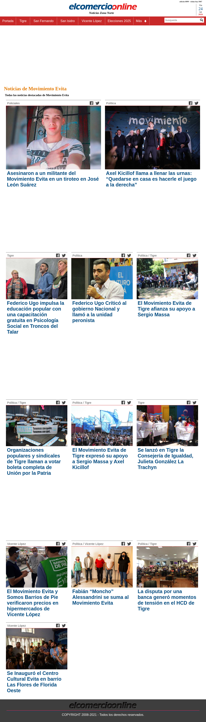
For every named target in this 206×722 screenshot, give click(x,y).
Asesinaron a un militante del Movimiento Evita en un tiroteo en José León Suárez (53, 178)
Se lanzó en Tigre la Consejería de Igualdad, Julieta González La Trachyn (165, 458)
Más (141, 21)
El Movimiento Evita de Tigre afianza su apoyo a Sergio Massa (166, 308)
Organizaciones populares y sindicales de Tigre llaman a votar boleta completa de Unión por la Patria (34, 461)
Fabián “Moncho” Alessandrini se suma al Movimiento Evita (100, 597)
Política (111, 103)
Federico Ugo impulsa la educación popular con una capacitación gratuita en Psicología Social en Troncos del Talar (35, 317)
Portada (7, 21)
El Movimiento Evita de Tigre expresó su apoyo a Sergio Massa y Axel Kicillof (100, 458)
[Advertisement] (103, 54)
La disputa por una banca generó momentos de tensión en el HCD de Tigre (167, 600)
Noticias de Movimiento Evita (35, 88)
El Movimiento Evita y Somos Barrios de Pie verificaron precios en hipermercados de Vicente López (32, 603)
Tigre (10, 255)
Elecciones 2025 (119, 21)
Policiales (13, 103)
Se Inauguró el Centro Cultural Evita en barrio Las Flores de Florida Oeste (34, 681)
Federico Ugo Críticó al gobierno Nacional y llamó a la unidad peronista (99, 311)
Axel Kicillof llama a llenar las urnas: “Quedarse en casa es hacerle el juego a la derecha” (151, 178)
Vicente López (16, 543)
